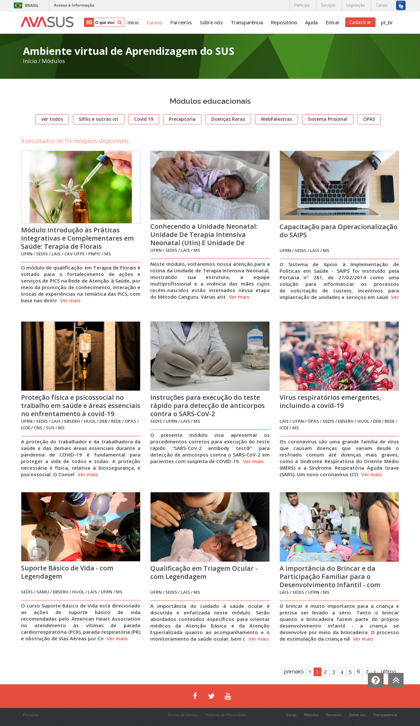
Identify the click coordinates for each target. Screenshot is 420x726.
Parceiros (181, 22)
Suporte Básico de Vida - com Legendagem (67, 572)
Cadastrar (360, 22)
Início (133, 22)
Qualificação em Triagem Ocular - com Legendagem (204, 572)
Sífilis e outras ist (98, 119)
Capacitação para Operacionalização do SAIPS (338, 230)
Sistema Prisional (327, 119)
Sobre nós (211, 22)
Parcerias (30, 715)
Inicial (291, 715)
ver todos (52, 119)
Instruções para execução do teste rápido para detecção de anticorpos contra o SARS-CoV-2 (207, 405)
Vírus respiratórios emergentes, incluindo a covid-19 (330, 401)
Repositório (284, 22)
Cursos (154, 22)
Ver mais (70, 300)
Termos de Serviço (182, 715)
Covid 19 (143, 119)
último (388, 672)
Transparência (247, 22)
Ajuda (311, 22)
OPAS (369, 119)
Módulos (53, 61)
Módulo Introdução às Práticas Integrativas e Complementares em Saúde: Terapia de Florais (77, 238)
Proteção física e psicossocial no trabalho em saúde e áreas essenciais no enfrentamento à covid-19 (80, 405)
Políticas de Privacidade (226, 715)
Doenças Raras (228, 119)
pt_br (387, 22)
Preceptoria (182, 119)
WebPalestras (276, 119)
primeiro (294, 672)
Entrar (333, 22)
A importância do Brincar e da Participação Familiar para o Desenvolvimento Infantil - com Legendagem (330, 580)
